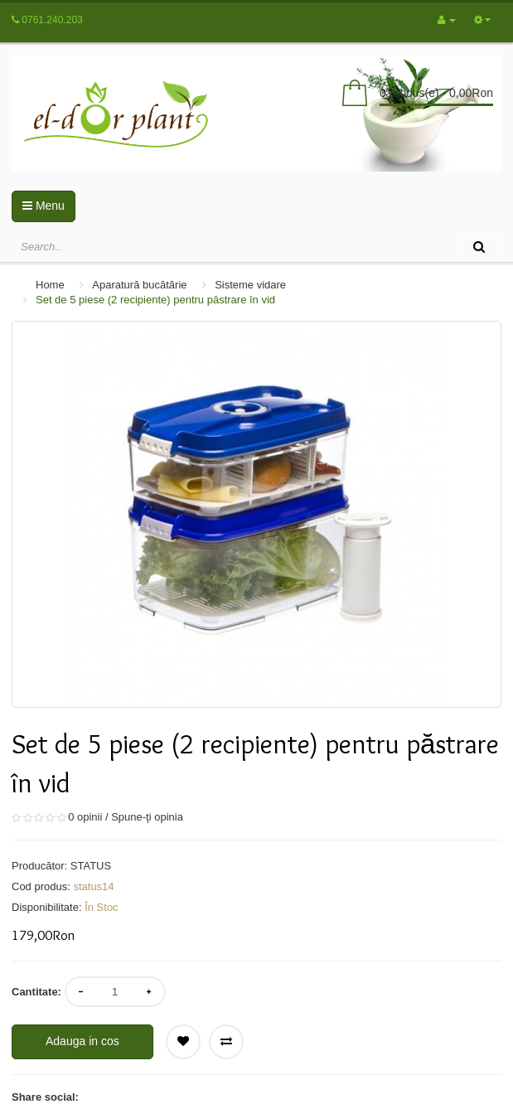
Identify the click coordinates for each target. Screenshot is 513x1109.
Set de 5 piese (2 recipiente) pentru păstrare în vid (155, 299)
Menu (43, 205)
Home (50, 284)
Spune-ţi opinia (147, 817)
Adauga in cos (82, 1041)
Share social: (45, 1097)
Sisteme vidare (250, 284)
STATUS (90, 866)
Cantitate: (36, 992)
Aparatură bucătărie (139, 284)
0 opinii (85, 817)
